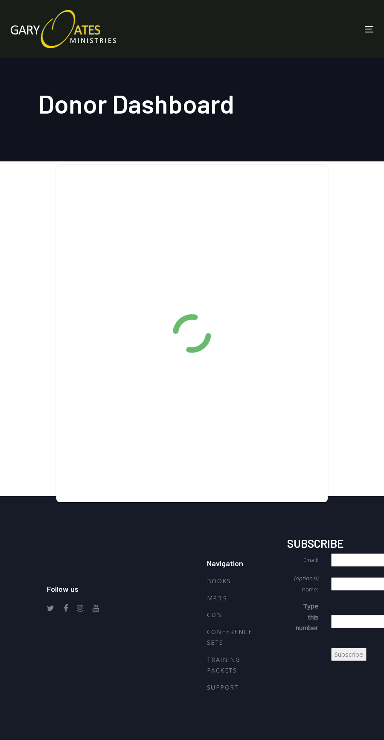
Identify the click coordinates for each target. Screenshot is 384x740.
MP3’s (217, 598)
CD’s (214, 615)
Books (219, 581)
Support (223, 687)
